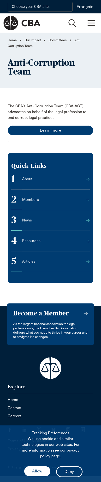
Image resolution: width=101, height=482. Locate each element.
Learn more (50, 130)
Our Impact (32, 40)
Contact (14, 408)
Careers (15, 416)
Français (85, 7)
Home (12, 40)
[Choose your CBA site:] (40, 7)
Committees (57, 40)
